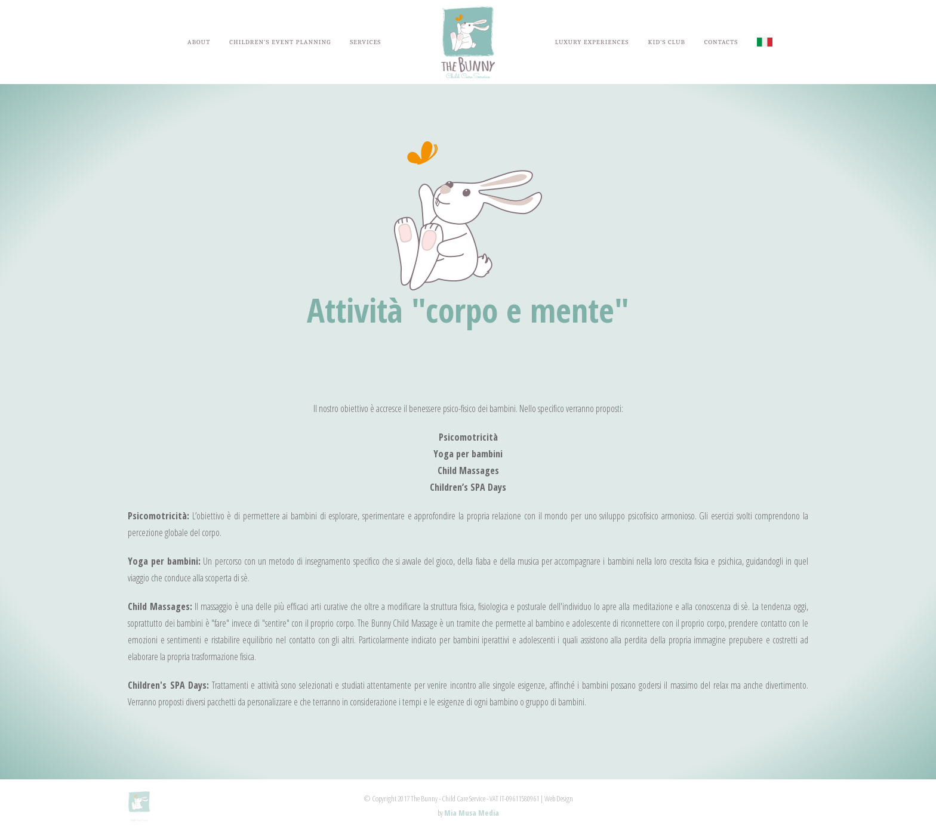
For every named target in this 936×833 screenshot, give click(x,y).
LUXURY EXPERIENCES (592, 42)
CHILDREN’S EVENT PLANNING (280, 42)
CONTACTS (721, 42)
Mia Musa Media (471, 812)
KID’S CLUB (666, 42)
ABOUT (198, 42)
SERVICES (365, 42)
